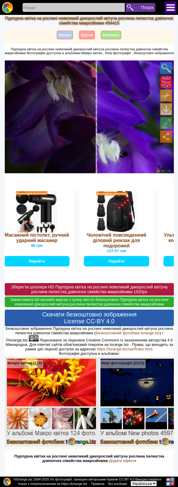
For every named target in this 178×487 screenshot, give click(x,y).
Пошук (147, 7)
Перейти (37, 261)
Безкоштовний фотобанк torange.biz (128, 333)
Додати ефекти (122, 460)
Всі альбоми (117, 484)
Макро (65, 35)
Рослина (111, 35)
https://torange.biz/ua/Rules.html (124, 349)
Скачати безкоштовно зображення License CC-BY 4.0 (89, 317)
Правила (98, 484)
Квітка (87, 35)
